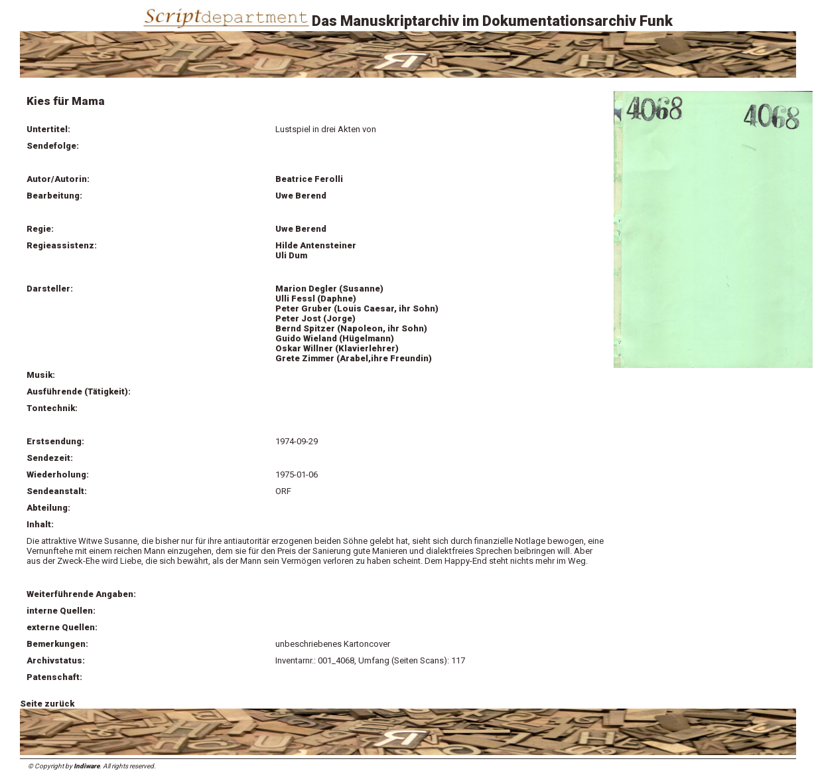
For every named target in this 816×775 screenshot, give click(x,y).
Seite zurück (47, 704)
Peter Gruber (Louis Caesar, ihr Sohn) (357, 308)
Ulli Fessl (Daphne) (315, 298)
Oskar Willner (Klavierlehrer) (337, 348)
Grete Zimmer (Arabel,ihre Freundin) (353, 358)
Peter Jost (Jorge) (315, 318)
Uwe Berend (300, 196)
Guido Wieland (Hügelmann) (334, 338)
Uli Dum (291, 255)
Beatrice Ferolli (309, 179)
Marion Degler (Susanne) (329, 289)
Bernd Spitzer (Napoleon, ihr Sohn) (351, 328)
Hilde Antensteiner (315, 245)
